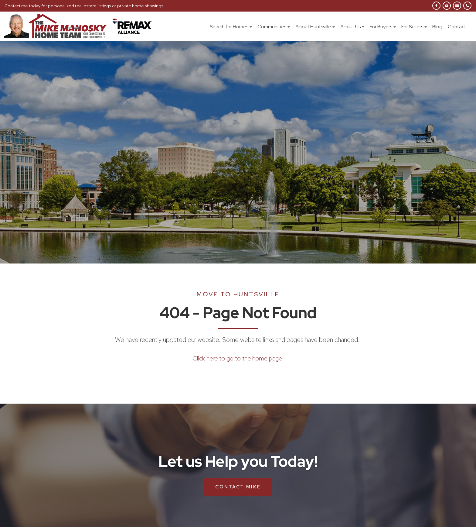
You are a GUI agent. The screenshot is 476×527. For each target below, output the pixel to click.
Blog (437, 26)
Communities (273, 26)
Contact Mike (238, 487)
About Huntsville (315, 26)
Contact (457, 26)
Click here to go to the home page (237, 358)
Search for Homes (231, 26)
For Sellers (414, 26)
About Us (352, 26)
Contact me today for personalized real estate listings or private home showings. (83, 6)
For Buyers (383, 26)
